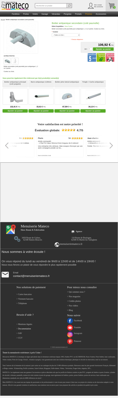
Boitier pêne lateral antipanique (67, 82)
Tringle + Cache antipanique (93, 82)
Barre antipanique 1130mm (41, 82)
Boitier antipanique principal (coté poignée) (15, 83)
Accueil (3, 19)
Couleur (55, 32)
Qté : (86, 49)
